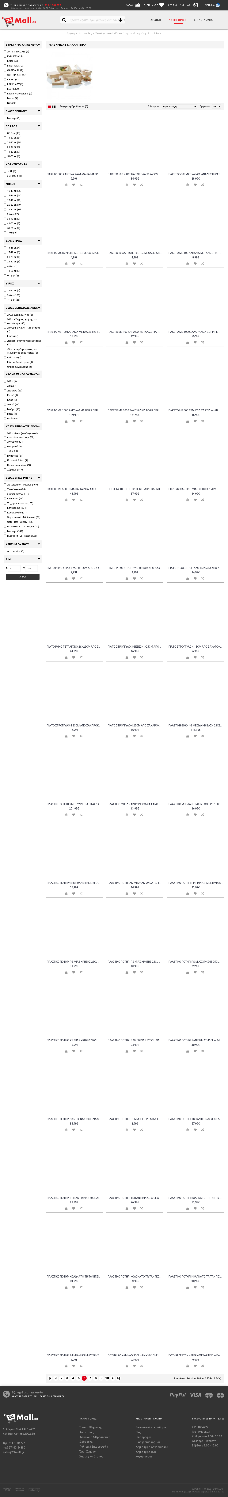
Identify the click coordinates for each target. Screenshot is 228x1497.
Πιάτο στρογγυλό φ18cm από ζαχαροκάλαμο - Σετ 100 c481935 (196, 646)
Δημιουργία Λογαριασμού (152, 1447)
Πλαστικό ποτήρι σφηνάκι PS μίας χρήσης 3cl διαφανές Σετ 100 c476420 (75, 1355)
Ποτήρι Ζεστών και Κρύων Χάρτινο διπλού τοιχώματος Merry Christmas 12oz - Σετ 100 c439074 (196, 1355)
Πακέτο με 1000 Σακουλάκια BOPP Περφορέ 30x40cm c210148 (135, 410)
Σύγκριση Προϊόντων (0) (74, 106)
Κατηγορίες (85, 33)
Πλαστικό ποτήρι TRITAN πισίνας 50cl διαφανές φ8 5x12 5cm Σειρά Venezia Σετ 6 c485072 (75, 1197)
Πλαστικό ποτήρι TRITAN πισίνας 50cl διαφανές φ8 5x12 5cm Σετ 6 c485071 (135, 1197)
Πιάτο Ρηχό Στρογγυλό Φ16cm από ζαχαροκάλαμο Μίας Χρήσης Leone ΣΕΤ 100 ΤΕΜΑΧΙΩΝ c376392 (75, 567)
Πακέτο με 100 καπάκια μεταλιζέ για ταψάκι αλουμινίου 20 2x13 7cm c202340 (196, 252)
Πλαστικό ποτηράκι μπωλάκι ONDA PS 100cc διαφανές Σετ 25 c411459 (135, 882)
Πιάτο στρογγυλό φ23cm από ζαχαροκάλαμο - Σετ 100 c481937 (75, 725)
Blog (139, 1432)
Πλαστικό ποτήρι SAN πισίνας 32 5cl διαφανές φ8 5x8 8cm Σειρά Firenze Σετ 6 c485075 (135, 1040)
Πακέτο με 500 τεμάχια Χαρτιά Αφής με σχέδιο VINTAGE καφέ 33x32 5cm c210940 (75, 489)
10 (107, 1378)
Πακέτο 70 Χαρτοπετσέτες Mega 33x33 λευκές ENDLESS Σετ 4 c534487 (75, 252)
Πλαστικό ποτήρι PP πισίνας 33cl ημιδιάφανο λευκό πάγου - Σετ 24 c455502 (196, 882)
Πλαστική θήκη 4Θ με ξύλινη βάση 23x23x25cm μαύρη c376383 (196, 725)
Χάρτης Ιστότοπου (91, 1456)
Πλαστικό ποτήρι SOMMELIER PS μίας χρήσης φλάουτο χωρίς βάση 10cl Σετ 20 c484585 (135, 1119)
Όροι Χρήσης (87, 1451)
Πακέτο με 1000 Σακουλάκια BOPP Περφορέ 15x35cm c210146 (196, 331)
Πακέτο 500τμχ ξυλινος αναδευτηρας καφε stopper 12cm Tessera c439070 (196, 174)
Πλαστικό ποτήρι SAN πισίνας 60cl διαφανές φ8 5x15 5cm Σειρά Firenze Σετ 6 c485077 (75, 1119)
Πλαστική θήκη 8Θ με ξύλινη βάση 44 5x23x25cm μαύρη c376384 (75, 804)
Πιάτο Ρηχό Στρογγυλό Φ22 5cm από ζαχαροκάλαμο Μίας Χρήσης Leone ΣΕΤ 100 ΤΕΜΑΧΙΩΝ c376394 (196, 567)
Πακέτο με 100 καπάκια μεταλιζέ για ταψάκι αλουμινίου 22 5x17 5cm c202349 (135, 331)
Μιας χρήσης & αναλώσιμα (147, 33)
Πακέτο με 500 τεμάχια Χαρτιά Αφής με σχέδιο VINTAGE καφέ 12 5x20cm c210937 (196, 410)
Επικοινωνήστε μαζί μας (151, 1427)
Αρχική (71, 33)
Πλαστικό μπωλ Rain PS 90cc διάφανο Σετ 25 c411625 (135, 804)
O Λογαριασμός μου (148, 1442)
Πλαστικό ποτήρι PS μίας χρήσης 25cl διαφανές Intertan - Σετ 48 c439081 (135, 961)
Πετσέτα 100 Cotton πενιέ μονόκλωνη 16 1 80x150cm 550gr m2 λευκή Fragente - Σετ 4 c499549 (135, 489)
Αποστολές (86, 1432)
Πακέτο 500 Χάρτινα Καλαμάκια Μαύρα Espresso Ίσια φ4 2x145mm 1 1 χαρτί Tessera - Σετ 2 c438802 (75, 174)
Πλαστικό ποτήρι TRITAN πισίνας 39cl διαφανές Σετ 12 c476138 (196, 1119)
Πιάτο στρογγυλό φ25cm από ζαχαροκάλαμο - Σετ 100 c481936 (135, 725)
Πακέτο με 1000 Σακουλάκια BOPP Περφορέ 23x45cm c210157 (75, 410)
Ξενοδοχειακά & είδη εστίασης (112, 33)
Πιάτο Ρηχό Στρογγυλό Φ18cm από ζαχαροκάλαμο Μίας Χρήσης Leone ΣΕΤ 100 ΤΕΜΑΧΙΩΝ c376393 (135, 567)
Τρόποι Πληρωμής (90, 1427)
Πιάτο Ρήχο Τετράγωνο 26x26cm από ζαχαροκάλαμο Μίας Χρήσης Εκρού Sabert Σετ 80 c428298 (75, 646)
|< (50, 1378)
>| (118, 1378)
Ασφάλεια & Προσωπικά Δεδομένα (94, 1439)
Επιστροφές (143, 1437)
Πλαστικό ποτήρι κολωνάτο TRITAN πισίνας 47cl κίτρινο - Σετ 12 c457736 (196, 1197)
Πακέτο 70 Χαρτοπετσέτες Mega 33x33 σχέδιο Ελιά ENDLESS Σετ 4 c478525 (135, 252)
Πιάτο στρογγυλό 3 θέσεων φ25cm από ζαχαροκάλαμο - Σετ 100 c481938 (135, 646)
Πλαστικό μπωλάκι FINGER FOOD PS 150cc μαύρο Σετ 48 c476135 (196, 804)
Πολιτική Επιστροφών (93, 1446)
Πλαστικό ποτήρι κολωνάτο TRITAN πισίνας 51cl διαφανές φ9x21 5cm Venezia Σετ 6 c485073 (196, 1276)
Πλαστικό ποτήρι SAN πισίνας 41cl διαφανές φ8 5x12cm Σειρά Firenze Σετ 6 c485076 (196, 1040)
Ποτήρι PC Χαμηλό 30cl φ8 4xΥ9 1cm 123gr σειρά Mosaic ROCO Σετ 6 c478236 (135, 1355)
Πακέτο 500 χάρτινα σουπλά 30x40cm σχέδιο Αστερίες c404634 (135, 174)
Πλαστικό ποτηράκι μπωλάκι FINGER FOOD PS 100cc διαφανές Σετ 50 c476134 (75, 882)
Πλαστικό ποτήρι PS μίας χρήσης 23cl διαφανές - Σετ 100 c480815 (75, 961)
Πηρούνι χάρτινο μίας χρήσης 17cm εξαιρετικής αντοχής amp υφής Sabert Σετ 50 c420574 (196, 489)
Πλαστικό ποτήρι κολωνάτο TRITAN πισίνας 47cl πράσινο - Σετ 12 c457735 (135, 1276)
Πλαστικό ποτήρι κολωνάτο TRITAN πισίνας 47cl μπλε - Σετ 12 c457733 (75, 1276)
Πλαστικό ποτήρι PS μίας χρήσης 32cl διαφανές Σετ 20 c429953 (75, 1040)
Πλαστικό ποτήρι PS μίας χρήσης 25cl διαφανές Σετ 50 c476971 (196, 961)
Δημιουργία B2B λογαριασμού (146, 1454)
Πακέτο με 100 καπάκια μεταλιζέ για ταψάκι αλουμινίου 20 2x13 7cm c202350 (75, 331)
